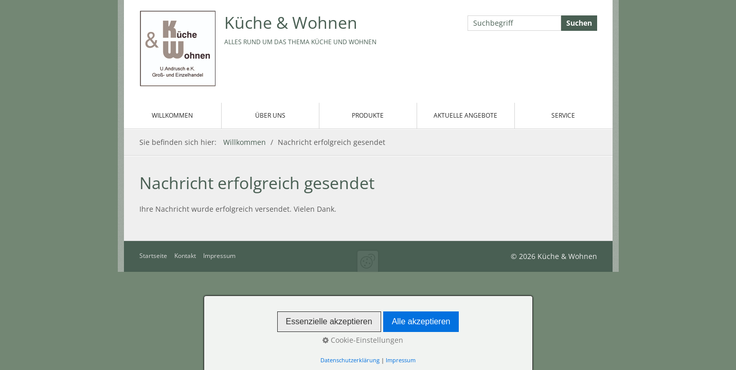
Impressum (219, 255)
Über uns (270, 115)
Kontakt (185, 255)
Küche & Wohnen (290, 22)
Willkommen (172, 115)
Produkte (368, 115)
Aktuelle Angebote (465, 115)
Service (563, 115)
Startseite (153, 255)
